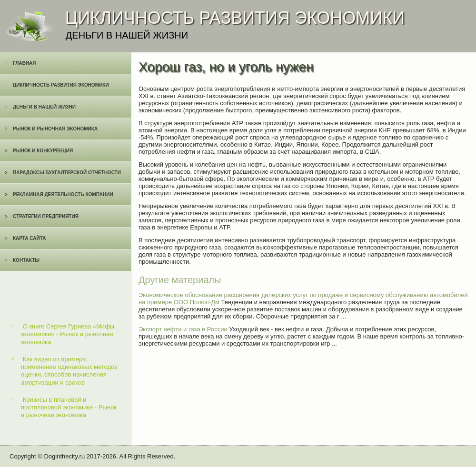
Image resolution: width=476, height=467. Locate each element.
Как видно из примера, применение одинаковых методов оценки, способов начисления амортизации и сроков (69, 371)
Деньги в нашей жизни (44, 106)
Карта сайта (29, 238)
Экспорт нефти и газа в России (183, 329)
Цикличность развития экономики (61, 85)
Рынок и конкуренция (43, 150)
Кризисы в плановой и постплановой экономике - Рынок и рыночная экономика (69, 407)
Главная (24, 63)
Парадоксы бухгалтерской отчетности (67, 172)
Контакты (26, 260)
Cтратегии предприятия (46, 216)
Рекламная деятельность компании (63, 194)
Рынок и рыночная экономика (55, 128)
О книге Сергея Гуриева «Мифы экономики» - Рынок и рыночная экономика (67, 334)
